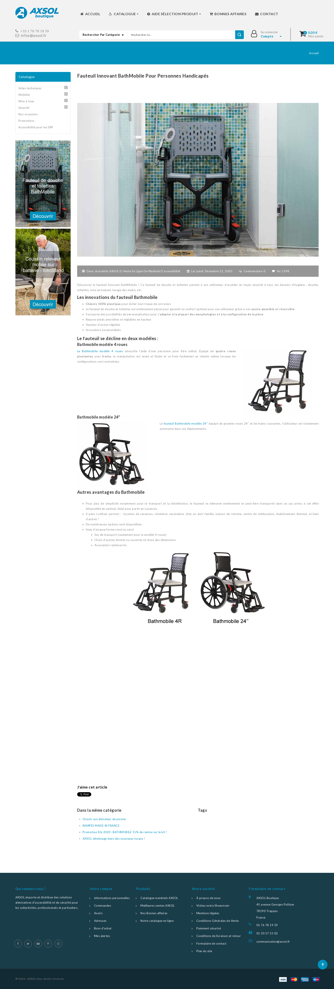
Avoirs (98, 913)
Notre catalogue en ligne (157, 920)
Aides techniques (30, 88)
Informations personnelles (112, 898)
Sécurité (23, 107)
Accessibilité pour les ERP (35, 127)
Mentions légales (207, 913)
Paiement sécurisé (208, 928)
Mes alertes (102, 936)
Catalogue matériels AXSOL (159, 898)
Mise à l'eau (26, 101)
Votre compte (101, 889)
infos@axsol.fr (34, 35)
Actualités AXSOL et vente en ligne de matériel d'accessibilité (137, 271)
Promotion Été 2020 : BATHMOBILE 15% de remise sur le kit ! (125, 832)
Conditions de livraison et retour (218, 936)
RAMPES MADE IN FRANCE (101, 825)
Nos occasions (28, 114)
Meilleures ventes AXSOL (157, 905)
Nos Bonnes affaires (154, 913)
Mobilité (24, 94)
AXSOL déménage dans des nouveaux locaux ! (114, 838)
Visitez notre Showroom (212, 905)
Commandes (102, 905)
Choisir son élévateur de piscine (104, 819)
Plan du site (204, 951)
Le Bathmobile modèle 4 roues (100, 351)
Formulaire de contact (211, 943)
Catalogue (27, 77)
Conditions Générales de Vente (217, 920)
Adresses (100, 920)
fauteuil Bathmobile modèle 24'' (186, 423)
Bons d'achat (103, 928)
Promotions (26, 120)
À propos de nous (208, 898)
